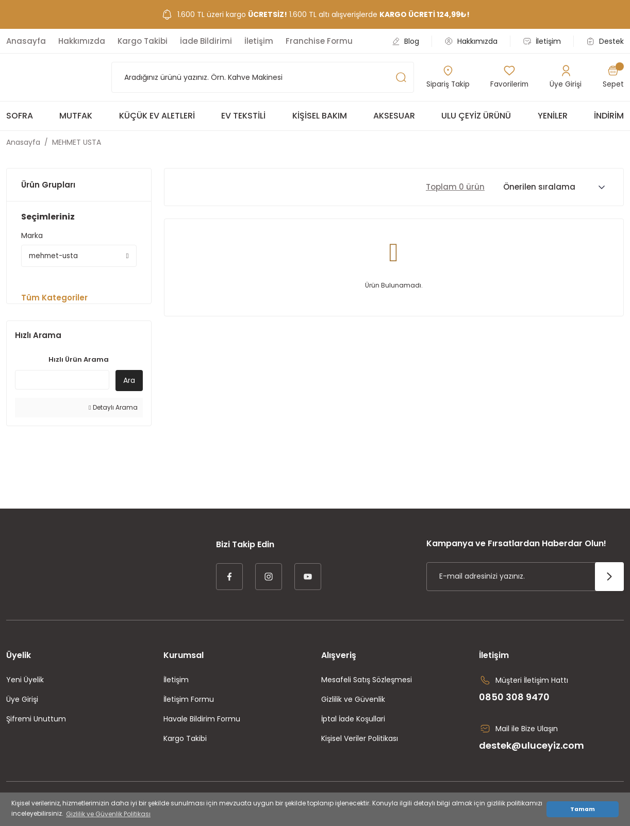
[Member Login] (566, 77)
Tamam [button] (582, 809)
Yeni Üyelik (25, 681)
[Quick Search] (62, 381)
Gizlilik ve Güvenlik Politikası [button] (108, 814)
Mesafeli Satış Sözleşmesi (366, 681)
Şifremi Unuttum (36, 720)
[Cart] (613, 77)
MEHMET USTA (76, 142)
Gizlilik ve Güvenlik (353, 701)
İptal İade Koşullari (353, 720)
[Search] (262, 77)
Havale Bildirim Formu (201, 720)
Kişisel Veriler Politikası (359, 740)
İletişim (176, 681)
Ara (129, 382)
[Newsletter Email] (525, 578)
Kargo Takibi (185, 740)
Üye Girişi (22, 701)
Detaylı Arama (113, 408)
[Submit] (609, 578)
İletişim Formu (188, 701)
